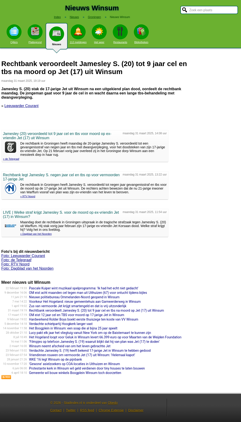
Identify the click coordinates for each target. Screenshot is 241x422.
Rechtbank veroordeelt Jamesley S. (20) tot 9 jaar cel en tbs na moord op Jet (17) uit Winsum (96, 310)
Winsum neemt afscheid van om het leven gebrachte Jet (69, 346)
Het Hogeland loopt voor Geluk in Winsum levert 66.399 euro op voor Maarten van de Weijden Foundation (105, 337)
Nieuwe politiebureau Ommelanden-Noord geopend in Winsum (74, 297)
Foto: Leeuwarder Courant (23, 256)
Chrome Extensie (111, 410)
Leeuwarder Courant (21, 106)
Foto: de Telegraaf (16, 260)
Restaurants (120, 34)
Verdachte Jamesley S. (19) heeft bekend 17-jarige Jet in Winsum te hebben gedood (90, 350)
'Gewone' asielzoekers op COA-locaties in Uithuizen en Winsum (74, 364)
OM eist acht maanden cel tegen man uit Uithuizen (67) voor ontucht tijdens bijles (88, 293)
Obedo (113, 403)
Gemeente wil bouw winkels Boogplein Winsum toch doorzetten (75, 373)
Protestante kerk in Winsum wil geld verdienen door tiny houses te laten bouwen (87, 368)
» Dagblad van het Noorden (36, 233)
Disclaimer (135, 410)
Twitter (71, 410)
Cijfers (14, 34)
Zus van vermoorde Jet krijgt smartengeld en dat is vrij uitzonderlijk (77, 306)
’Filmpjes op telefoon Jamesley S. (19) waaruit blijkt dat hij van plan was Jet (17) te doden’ (94, 342)
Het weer (99, 34)
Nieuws (56, 37)
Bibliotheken (141, 34)
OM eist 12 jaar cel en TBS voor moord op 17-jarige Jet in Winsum (76, 315)
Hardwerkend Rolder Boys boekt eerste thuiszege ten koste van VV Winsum (83, 319)
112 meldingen (78, 34)
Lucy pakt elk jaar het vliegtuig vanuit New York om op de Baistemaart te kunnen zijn (90, 333)
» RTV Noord (27, 196)
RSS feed (87, 410)
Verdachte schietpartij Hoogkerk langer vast (61, 324)
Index (57, 17)
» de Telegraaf (11, 158)
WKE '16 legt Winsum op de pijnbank (55, 359)
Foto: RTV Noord (15, 264)
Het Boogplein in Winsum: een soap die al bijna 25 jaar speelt (73, 328)
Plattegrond (35, 34)
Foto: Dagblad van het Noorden (27, 268)
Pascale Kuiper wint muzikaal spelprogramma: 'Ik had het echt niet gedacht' (83, 288)
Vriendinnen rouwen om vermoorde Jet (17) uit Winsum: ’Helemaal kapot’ (82, 355)
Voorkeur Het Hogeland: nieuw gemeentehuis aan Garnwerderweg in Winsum (85, 301)
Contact (56, 410)
